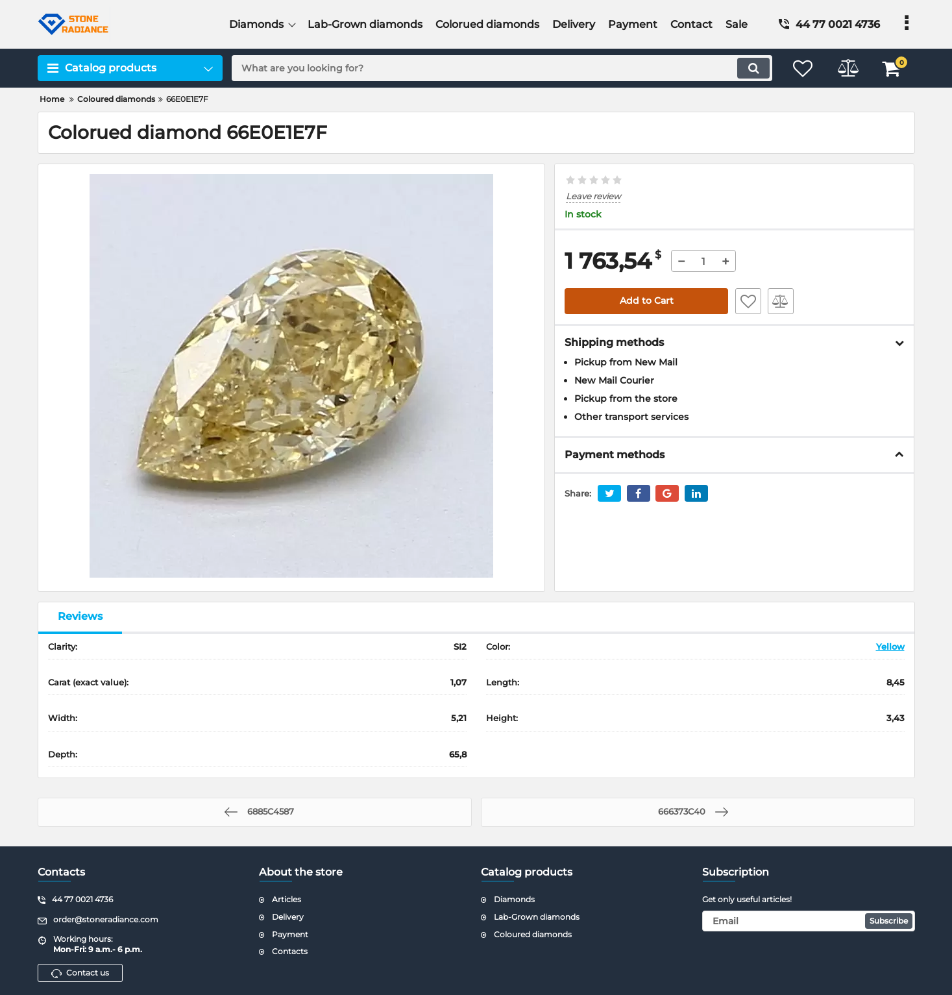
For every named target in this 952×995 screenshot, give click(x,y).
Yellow (890, 646)
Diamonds (514, 899)
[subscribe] (808, 921)
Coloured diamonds (533, 934)
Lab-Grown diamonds (537, 917)
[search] (501, 68)
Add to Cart (647, 301)
